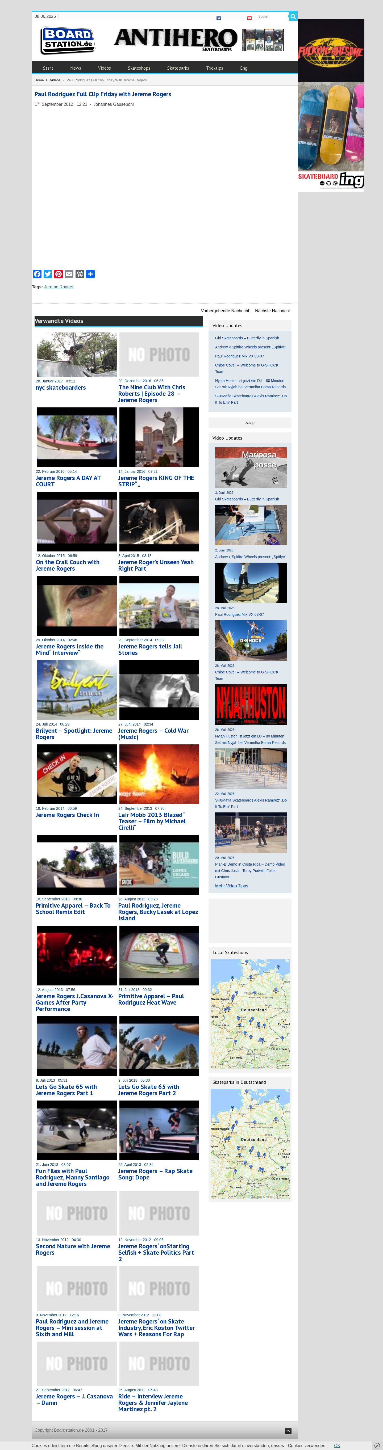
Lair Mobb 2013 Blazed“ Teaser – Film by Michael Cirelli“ (152, 821)
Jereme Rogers (58, 287)
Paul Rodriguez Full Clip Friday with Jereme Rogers (103, 94)
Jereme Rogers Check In (67, 815)
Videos (104, 68)
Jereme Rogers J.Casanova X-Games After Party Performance (75, 1002)
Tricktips (214, 68)
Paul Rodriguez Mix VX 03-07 (239, 356)
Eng (243, 68)
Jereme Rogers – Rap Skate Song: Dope (155, 1174)
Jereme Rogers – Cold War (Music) (153, 733)
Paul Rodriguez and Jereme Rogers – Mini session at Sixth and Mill (72, 1327)
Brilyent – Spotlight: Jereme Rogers (74, 733)
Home (39, 80)
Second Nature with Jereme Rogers (73, 1249)
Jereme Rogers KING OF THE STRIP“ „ (156, 481)
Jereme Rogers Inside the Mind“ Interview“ (69, 649)
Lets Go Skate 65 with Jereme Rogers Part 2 (148, 1089)
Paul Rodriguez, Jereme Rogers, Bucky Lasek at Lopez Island (158, 911)
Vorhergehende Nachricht (225, 311)
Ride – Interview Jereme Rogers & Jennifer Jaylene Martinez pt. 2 (153, 1402)
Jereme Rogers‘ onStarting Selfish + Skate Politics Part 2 (156, 1252)
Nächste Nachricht (272, 311)
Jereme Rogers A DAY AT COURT (68, 481)
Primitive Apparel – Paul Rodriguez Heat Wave (151, 999)
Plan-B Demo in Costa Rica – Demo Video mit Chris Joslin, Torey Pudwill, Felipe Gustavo (250, 870)
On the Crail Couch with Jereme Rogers (67, 565)
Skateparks (178, 68)
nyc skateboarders (61, 387)
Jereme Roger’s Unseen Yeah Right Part (156, 565)
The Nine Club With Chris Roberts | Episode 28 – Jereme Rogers (151, 393)
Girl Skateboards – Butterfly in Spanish (247, 338)
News (75, 68)
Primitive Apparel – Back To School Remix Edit (73, 908)
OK (337, 1445)
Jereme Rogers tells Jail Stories (150, 649)
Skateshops (139, 68)
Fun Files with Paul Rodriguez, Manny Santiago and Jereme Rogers (73, 1177)
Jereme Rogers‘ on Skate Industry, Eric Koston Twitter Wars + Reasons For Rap (156, 1327)
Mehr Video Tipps (231, 886)
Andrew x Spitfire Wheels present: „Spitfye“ (250, 347)
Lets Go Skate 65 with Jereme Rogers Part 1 (66, 1089)
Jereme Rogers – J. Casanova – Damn (74, 1399)
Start (48, 68)
